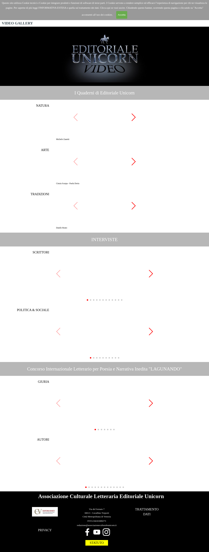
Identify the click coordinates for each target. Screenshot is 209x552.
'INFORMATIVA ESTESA (52, 7)
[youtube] (96, 532)
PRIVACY (45, 530)
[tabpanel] (104, 92)
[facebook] (87, 532)
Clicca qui (105, 7)
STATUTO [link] (97, 543)
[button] (105, 117)
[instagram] (106, 532)
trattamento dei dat (88, 7)
